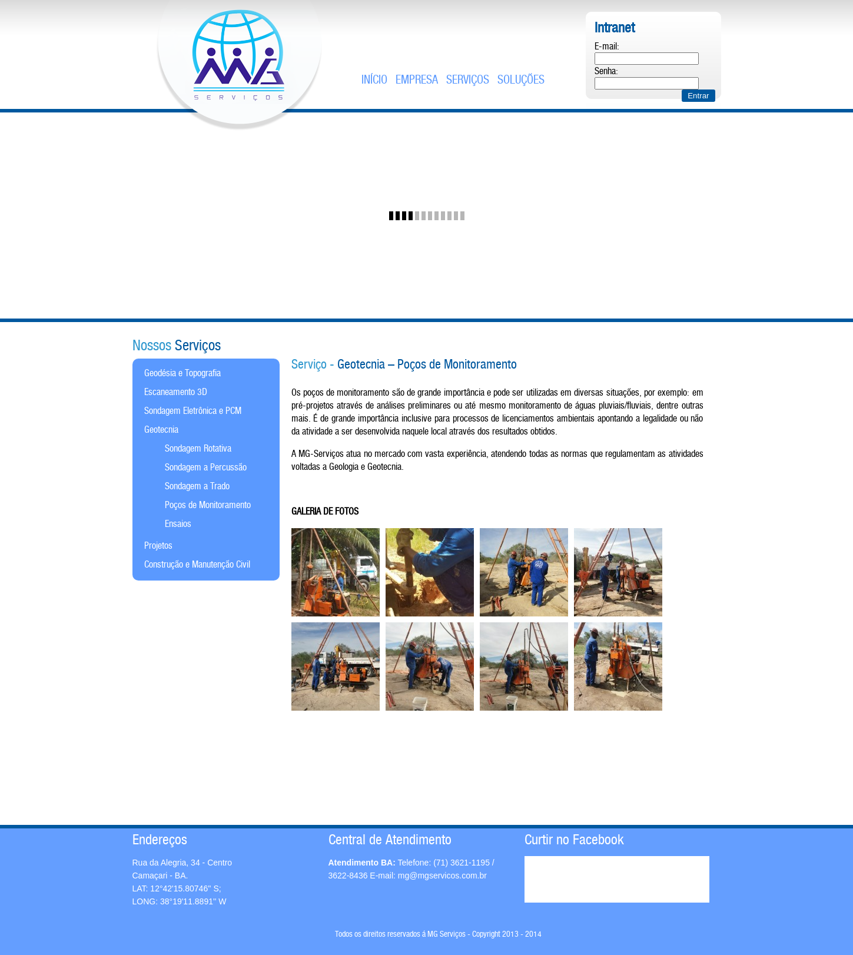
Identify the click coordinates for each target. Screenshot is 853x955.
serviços (467, 80)
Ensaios (178, 524)
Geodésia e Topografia (182, 374)
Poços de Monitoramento (208, 505)
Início (374, 80)
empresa (417, 80)
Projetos (158, 546)
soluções (521, 80)
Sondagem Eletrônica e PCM (192, 411)
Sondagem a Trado (197, 487)
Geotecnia (161, 430)
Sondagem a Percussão (206, 468)
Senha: (606, 72)
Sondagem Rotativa (198, 449)
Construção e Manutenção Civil (197, 565)
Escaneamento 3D (175, 392)
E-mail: (607, 47)
